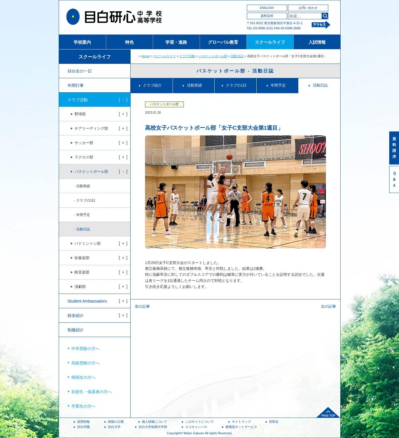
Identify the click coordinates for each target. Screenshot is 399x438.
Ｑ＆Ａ (394, 179)
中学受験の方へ (85, 348)
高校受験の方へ (85, 363)
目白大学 (114, 427)
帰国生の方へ (83, 377)
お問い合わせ (308, 7)
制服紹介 (76, 330)
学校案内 (82, 42)
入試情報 (317, 42)
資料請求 (267, 16)
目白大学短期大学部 (153, 427)
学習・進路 (176, 42)
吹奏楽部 (82, 258)
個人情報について (154, 421)
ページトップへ (328, 412)
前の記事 (142, 306)
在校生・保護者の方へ (91, 391)
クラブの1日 (236, 85)
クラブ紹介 (152, 85)
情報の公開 (116, 421)
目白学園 (83, 427)
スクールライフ (270, 42)
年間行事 (76, 85)
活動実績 (194, 85)
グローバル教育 (223, 42)
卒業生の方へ (83, 406)
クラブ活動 (187, 56)
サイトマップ (241, 421)
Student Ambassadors (87, 301)
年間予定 (278, 85)
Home (146, 56)
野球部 (80, 114)
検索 (325, 16)
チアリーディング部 (91, 129)
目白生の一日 (80, 71)
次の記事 (328, 306)
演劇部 (80, 287)
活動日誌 (237, 56)
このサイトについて (199, 421)
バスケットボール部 (213, 56)
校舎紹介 (76, 315)
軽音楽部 (82, 272)
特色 (129, 42)
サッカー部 (84, 143)
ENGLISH (267, 7)
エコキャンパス (196, 427)
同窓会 (273, 421)
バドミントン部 (88, 244)
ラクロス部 (84, 157)
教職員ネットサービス (241, 427)
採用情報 (83, 421)
